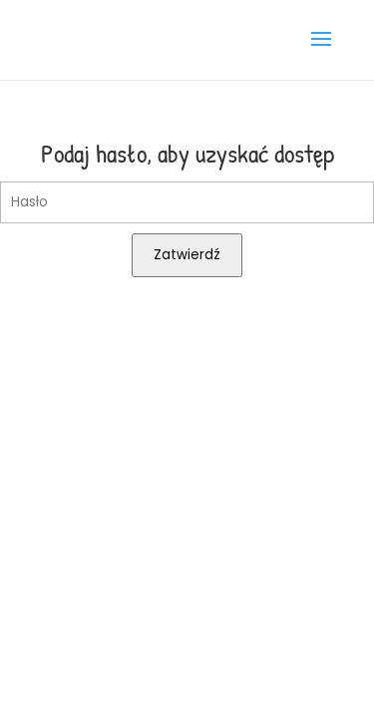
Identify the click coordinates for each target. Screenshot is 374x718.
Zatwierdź (187, 254)
